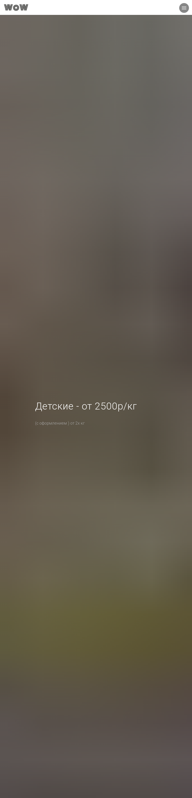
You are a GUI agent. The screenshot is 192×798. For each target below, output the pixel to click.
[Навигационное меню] (184, 8)
